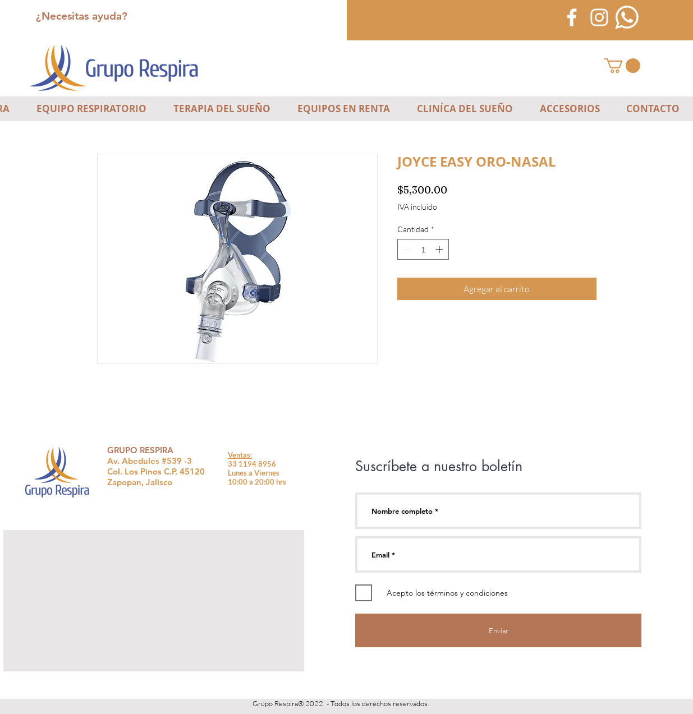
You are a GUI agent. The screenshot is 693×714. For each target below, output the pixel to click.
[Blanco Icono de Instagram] (599, 17)
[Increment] (440, 249)
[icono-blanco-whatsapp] (627, 17)
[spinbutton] (423, 249)
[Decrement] (406, 249)
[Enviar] (498, 630)
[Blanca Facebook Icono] (572, 17)
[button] (622, 65)
